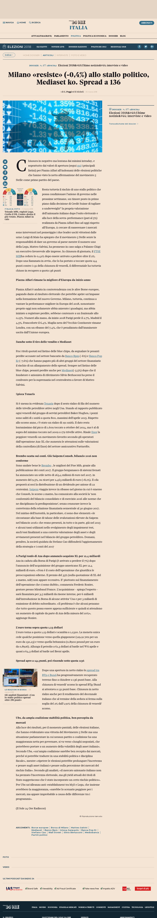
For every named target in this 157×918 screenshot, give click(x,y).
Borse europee (39, 827)
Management (114, 907)
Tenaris (48, 403)
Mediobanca (92, 832)
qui (79, 165)
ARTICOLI (48, 55)
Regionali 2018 (118, 46)
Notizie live (57, 46)
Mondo (42, 907)
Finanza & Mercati (67, 907)
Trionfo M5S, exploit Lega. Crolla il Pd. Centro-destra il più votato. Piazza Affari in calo (20, 215)
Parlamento (61, 35)
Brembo (46, 465)
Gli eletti (42, 46)
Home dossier (31, 55)
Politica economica (94, 35)
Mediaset (67, 370)
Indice (9, 55)
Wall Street (54, 832)
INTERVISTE (62, 55)
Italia (78, 27)
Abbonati (146, 23)
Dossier (113, 35)
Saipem (33, 489)
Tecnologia (137, 907)
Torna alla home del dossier (123, 124)
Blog (123, 35)
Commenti (101, 907)
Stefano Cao (38, 832)
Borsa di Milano (60, 827)
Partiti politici (39, 835)
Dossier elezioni (78, 46)
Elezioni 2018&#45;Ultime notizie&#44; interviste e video (130, 114)
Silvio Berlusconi (73, 832)
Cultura (126, 907)
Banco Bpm (72, 356)
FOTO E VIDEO (78, 55)
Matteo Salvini (79, 827)
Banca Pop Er (89, 830)
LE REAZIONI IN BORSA (15, 690)
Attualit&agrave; (41, 35)
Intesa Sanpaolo (69, 830)
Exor (94, 432)
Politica (76, 35)
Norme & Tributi (86, 907)
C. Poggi (68, 91)
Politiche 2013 (98, 46)
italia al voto (12, 209)
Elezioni (16, 46)
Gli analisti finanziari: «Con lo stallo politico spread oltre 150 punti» (20, 697)
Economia (52, 907)
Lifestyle (149, 907)
